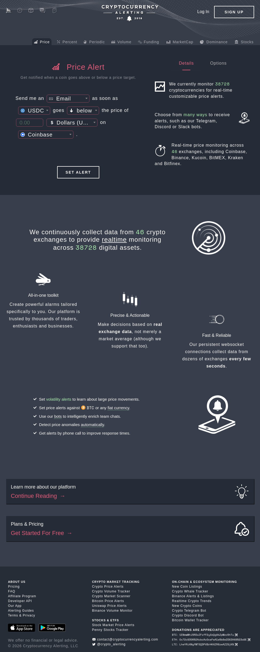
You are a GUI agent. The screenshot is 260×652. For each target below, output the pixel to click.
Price (42, 42)
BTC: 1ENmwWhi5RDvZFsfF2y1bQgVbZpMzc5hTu (205, 635)
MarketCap (179, 42)
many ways (195, 114)
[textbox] (68, 99)
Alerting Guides (21, 610)
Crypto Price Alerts (108, 586)
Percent (67, 42)
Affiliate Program (22, 596)
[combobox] (68, 99)
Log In (203, 11)
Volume (121, 42)
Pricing (14, 586)
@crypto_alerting (109, 644)
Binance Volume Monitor (112, 610)
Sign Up (234, 12)
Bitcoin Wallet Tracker (190, 620)
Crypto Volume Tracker (111, 591)
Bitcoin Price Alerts (108, 601)
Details (186, 63)
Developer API (20, 601)
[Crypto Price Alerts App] (130, 13)
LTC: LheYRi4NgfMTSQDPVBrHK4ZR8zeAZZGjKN (205, 644)
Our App (15, 606)
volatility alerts (58, 399)
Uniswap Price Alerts (109, 606)
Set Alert (78, 172)
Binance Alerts (184, 596)
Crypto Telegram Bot (189, 610)
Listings (207, 596)
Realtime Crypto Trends (191, 601)
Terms (13, 615)
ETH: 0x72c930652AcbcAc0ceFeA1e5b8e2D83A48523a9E (211, 640)
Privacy (29, 615)
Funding (148, 42)
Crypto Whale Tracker (190, 591)
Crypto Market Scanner (111, 596)
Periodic (94, 42)
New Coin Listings (187, 586)
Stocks (244, 42)
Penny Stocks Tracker (110, 630)
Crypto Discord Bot (188, 615)
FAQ (11, 591)
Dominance (214, 42)
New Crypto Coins (187, 606)
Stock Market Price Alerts (113, 625)
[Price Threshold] (29, 123)
